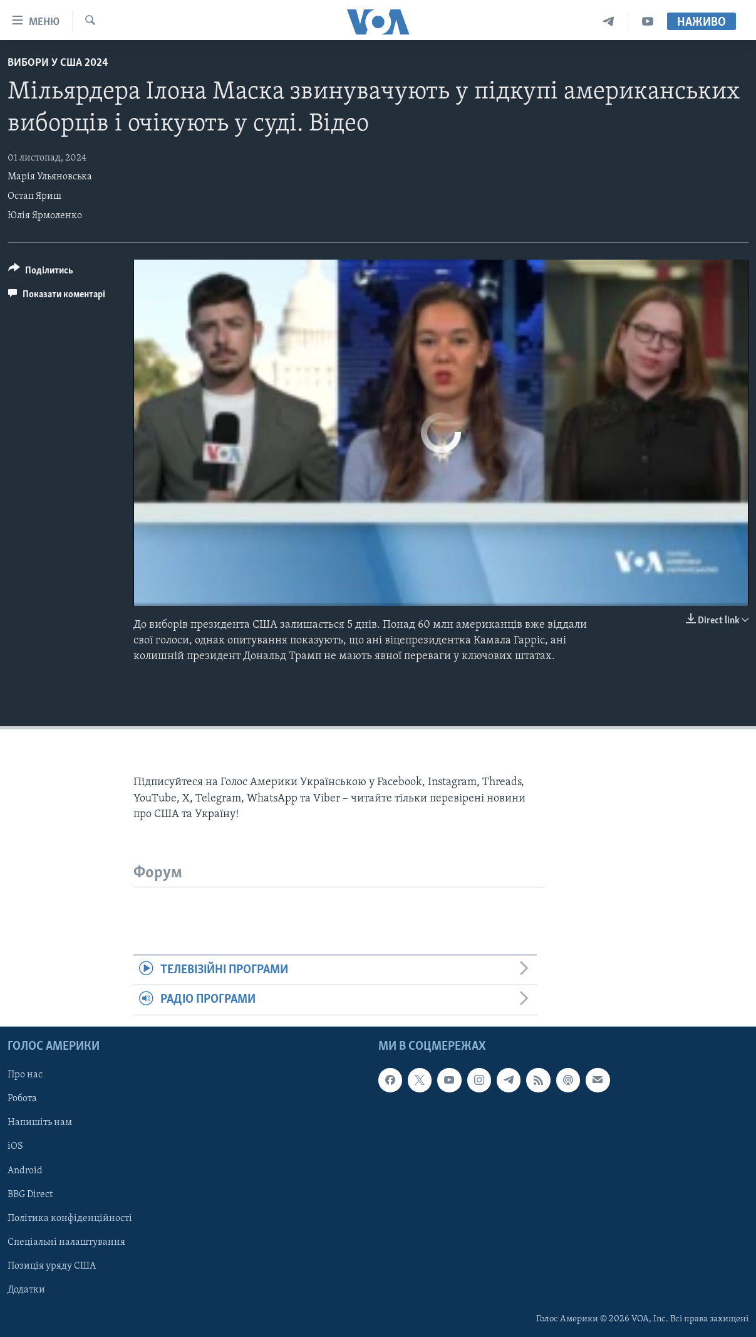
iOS (15, 1146)
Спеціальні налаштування (66, 1242)
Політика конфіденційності (70, 1218)
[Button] (40, 272)
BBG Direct (30, 1194)
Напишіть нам (40, 1123)
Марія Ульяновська (50, 177)
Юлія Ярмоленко (45, 216)
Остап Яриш (34, 196)
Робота (22, 1099)
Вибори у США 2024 (58, 63)
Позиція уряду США (52, 1265)
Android (25, 1170)
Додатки (26, 1289)
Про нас (25, 1075)
